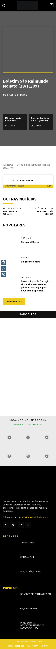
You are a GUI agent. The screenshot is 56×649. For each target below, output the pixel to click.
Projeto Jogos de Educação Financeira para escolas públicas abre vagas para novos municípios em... (35, 286)
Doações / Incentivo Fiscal (35, 594)
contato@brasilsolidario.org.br (33, 517)
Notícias (26, 238)
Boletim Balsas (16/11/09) (10, 212)
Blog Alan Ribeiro (30, 241)
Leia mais (10, 126)
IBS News (8, 164)
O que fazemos (28, 608)
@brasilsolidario (28, 424)
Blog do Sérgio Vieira (30, 571)
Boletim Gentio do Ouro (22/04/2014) (40, 119)
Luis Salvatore (25, 180)
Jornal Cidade (27, 542)
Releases (26, 277)
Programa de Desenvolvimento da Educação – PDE (32, 625)
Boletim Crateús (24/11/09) (45, 212)
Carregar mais (14, 301)
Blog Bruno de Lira (30, 261)
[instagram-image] (9, 437)
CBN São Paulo (27, 556)
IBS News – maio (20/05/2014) (13, 119)
